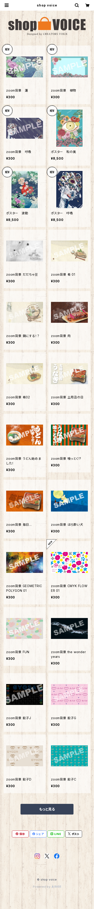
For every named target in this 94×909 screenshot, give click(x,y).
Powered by (47, 886)
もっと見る (47, 809)
